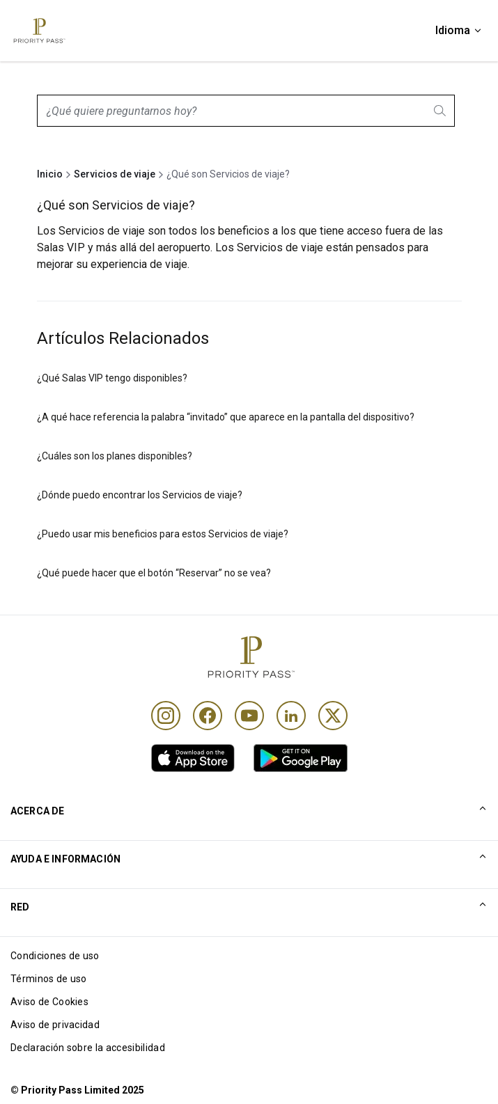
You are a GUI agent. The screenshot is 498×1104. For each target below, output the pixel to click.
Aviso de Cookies (49, 1001)
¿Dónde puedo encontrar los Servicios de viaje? (139, 494)
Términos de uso (48, 978)
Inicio (50, 174)
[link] (193, 758)
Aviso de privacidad (55, 1024)
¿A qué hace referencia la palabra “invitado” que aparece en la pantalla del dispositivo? (225, 417)
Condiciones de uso (55, 955)
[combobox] (246, 111)
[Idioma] (459, 30)
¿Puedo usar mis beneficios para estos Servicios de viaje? (162, 533)
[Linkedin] (291, 715)
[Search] (441, 111)
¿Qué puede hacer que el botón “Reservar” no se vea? (154, 572)
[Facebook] (207, 715)
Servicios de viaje (114, 174)
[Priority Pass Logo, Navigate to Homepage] (38, 30)
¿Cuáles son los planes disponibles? (114, 456)
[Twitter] (333, 715)
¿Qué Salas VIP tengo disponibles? (112, 378)
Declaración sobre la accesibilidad (87, 1047)
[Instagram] (165, 715)
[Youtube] (249, 715)
